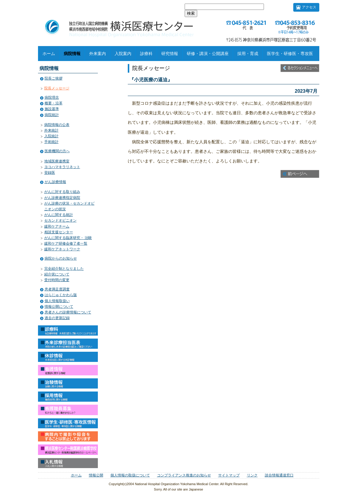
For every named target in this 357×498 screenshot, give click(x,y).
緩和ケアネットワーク (62, 249)
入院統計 (51, 136)
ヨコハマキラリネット (62, 167)
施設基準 (52, 109)
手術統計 (51, 142)
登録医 (49, 172)
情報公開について (59, 306)
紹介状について (56, 274)
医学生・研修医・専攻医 (290, 53)
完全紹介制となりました (64, 268)
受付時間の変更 (56, 280)
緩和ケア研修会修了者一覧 (65, 243)
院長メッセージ (56, 88)
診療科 (146, 53)
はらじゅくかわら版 (61, 295)
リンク (252, 475)
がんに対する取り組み (62, 192)
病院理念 (52, 97)
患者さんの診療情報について (68, 312)
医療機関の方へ (57, 151)
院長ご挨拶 (54, 78)
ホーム (48, 53)
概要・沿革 (54, 103)
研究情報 (169, 53)
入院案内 (123, 53)
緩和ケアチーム (56, 226)
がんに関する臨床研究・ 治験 (68, 238)
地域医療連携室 (56, 161)
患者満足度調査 (57, 289)
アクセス (309, 7)
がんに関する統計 (58, 215)
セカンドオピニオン (60, 220)
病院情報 (72, 53)
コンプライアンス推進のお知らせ (184, 475)
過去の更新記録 (57, 318)
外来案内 (97, 53)
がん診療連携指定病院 (62, 198)
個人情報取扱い (57, 301)
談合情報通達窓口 (279, 475)
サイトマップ (229, 475)
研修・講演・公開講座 (208, 53)
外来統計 (51, 130)
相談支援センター (58, 232)
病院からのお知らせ (61, 258)
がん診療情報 (55, 182)
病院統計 (52, 115)
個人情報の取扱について (130, 475)
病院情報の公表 (56, 125)
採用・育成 (247, 53)
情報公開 (96, 475)
